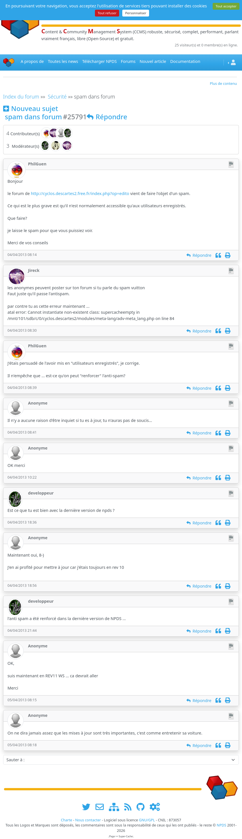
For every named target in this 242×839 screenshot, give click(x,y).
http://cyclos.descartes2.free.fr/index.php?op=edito (80, 193)
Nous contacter (88, 820)
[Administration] (155, 806)
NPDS (221, 825)
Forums (128, 61)
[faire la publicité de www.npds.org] (101, 806)
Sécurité (57, 96)
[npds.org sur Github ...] (143, 806)
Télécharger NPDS (99, 61)
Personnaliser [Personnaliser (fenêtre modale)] (135, 13)
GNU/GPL (147, 820)
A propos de (32, 61)
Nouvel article (153, 61)
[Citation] (218, 255)
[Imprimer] (227, 255)
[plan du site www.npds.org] (116, 806)
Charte (66, 820)
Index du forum (21, 96)
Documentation (185, 61)
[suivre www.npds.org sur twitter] (88, 806)
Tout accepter (225, 6)
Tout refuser (107, 13)
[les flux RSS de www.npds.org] (129, 806)
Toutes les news (63, 61)
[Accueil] (9, 62)
